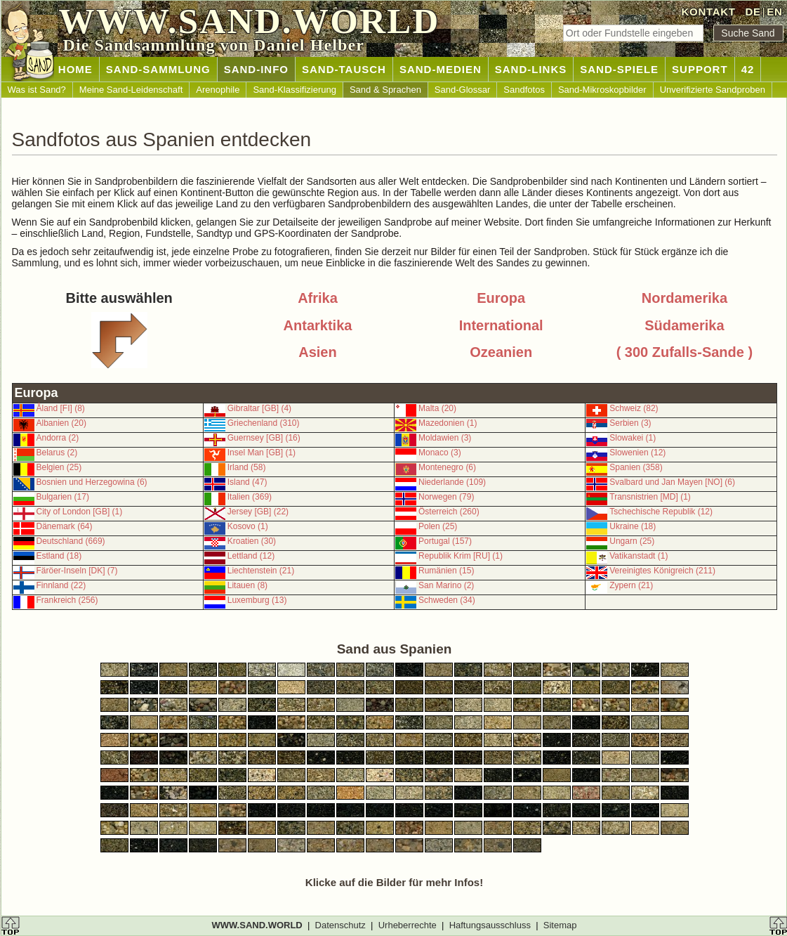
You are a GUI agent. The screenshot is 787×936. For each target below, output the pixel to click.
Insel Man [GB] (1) (261, 452)
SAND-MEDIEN (440, 69)
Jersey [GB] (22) (258, 511)
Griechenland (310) (263, 423)
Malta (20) (437, 408)
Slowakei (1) (632, 438)
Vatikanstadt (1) (638, 556)
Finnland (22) (61, 585)
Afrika (318, 298)
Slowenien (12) (637, 452)
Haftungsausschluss (490, 925)
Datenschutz (340, 925)
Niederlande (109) (452, 482)
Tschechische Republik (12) (661, 511)
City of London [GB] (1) (80, 511)
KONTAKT (709, 12)
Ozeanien (501, 352)
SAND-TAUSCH (344, 69)
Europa (501, 298)
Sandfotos (524, 89)
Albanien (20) (61, 423)
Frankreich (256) (67, 600)
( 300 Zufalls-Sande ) (684, 352)
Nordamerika (684, 298)
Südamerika (684, 325)
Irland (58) (246, 467)
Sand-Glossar (462, 89)
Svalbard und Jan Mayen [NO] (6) (672, 482)
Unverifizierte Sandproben (712, 89)
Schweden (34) (446, 600)
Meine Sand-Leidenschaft (131, 89)
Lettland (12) (251, 556)
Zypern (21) (631, 585)
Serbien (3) (630, 423)
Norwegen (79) (446, 497)
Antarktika (318, 325)
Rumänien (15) (446, 571)
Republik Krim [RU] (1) (460, 556)
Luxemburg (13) (257, 600)
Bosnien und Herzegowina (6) (92, 482)
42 (748, 69)
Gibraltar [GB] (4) (259, 408)
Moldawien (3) (444, 438)
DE (752, 12)
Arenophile (217, 89)
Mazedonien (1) (447, 423)
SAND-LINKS (531, 69)
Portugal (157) (445, 541)
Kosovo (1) (247, 526)
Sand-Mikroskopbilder (602, 89)
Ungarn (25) (631, 541)
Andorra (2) (58, 438)
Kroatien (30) (251, 541)
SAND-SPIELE (619, 69)
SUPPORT (700, 69)
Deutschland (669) (71, 541)
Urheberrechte (407, 925)
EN (774, 12)
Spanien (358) (635, 467)
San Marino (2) (446, 585)
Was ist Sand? (37, 89)
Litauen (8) (247, 585)
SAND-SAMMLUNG (158, 69)
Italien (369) (249, 497)
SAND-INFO (256, 69)
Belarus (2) (57, 452)
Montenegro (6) (447, 467)
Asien (317, 352)
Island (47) (247, 482)
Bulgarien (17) (63, 497)
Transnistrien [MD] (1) (650, 497)
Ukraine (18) (632, 526)
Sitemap (560, 925)
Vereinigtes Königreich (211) (662, 571)
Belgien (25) (59, 467)
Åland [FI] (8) (61, 408)
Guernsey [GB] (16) (263, 438)
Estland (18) (59, 556)
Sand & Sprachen (385, 89)
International (501, 325)
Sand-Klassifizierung (294, 89)
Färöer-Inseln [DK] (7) (77, 571)
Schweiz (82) (633, 408)
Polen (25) (437, 526)
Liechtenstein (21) (260, 571)
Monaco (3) (439, 452)
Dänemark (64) (65, 526)
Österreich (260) (449, 511)
